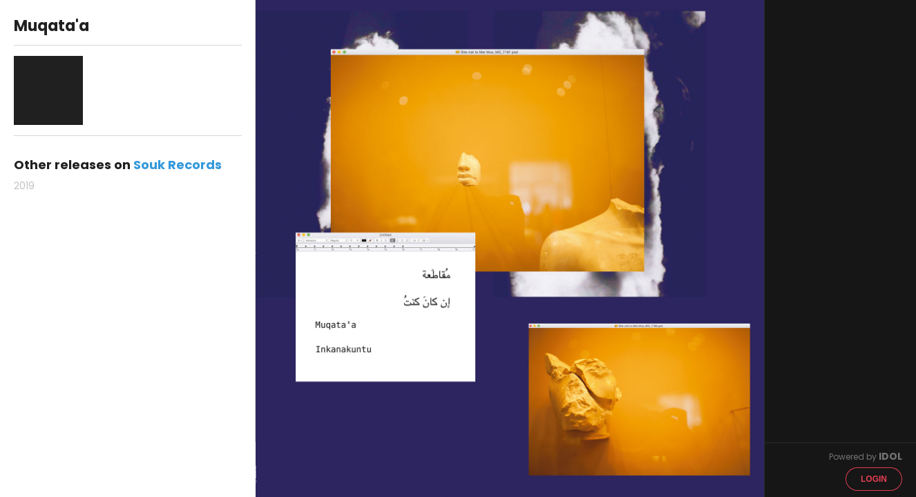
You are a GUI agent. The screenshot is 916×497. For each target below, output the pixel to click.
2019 (24, 186)
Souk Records (177, 164)
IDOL (890, 456)
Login (874, 479)
